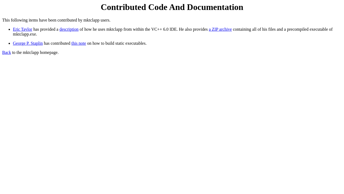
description (68, 29)
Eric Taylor (22, 29)
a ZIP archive (220, 29)
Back (6, 52)
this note (78, 43)
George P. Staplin (28, 43)
